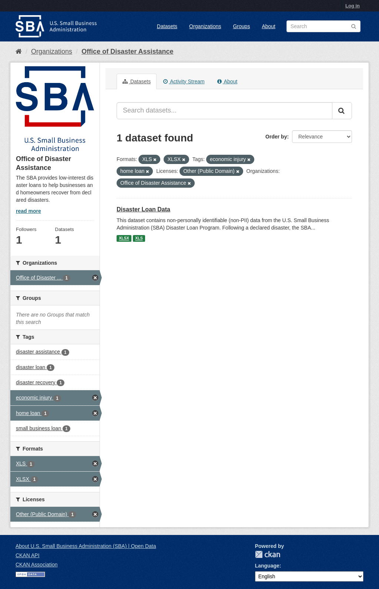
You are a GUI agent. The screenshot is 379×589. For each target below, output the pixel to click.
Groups (241, 26)
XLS (138, 238)
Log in (352, 6)
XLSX (124, 238)
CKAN (267, 554)
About (268, 26)
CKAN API (28, 555)
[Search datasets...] (224, 110)
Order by (276, 137)
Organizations (205, 26)
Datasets (167, 26)
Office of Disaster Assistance (127, 51)
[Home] (19, 51)
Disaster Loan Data (143, 209)
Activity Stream (183, 81)
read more (28, 211)
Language (267, 566)
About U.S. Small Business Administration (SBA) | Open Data (86, 546)
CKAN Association (37, 565)
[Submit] (342, 110)
